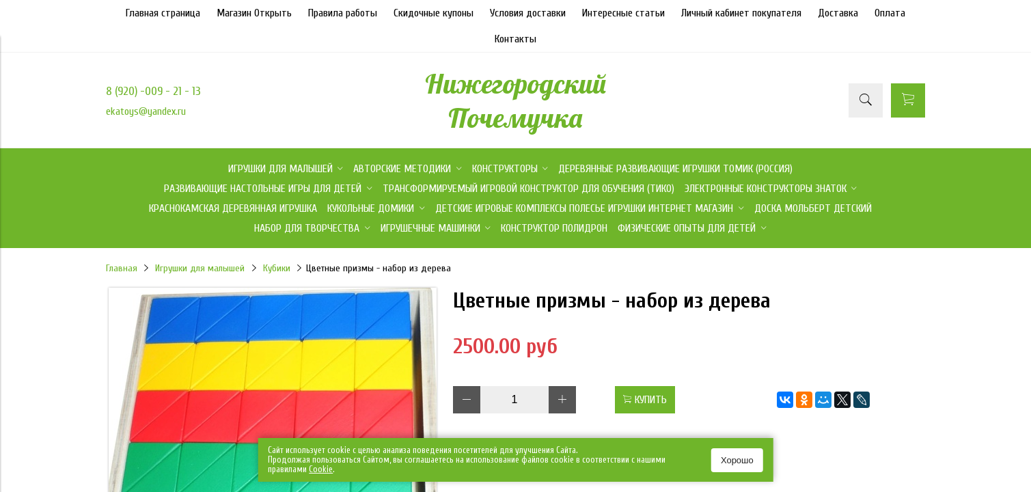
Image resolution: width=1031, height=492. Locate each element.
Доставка (838, 13)
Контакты (515, 39)
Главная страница (163, 13)
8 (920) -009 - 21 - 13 (153, 91)
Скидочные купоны (433, 13)
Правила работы (342, 13)
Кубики (276, 268)
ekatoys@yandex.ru (146, 111)
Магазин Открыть (254, 13)
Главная (121, 268)
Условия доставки (528, 13)
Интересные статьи (623, 13)
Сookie (321, 469)
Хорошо (737, 460)
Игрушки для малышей (200, 268)
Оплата (890, 13)
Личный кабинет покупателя (741, 13)
